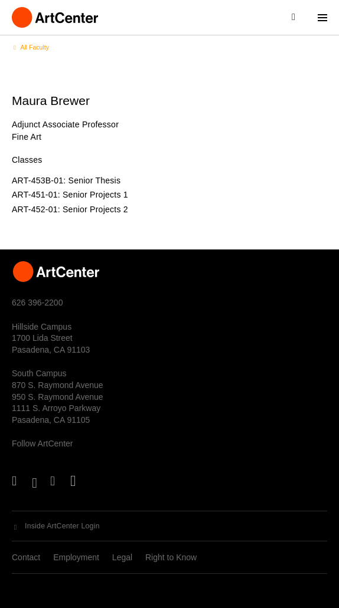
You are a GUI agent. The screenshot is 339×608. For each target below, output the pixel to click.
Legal (122, 557)
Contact (26, 557)
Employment (76, 557)
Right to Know (171, 557)
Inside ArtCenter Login (62, 526)
